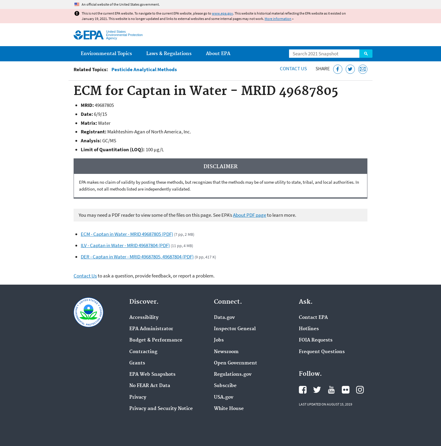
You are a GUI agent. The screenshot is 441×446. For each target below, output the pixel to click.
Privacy (137, 397)
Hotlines (309, 329)
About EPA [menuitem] (218, 54)
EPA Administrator (151, 329)
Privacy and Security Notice (161, 408)
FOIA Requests (316, 340)
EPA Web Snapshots (152, 374)
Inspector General (235, 329)
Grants (137, 363)
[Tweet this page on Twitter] (350, 69)
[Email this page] (362, 69)
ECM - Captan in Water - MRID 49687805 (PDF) (127, 234)
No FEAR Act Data (149, 386)
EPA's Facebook (303, 390)
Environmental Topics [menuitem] (106, 54)
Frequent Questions (322, 352)
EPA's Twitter (317, 390)
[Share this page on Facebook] (337, 69)
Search (365, 53)
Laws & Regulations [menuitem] (169, 54)
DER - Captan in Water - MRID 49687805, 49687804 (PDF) (137, 256)
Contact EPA (313, 317)
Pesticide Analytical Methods (144, 69)
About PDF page (249, 215)
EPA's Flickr (346, 390)
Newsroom (226, 352)
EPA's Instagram (360, 390)
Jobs (219, 340)
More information (278, 18)
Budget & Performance (155, 340)
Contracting (143, 352)
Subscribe (225, 386)
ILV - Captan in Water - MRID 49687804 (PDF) (125, 245)
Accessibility (144, 317)
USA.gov (223, 397)
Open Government (235, 363)
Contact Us (293, 68)
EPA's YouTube (331, 390)
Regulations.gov (232, 374)
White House (229, 408)
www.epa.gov (222, 13)
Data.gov (224, 317)
